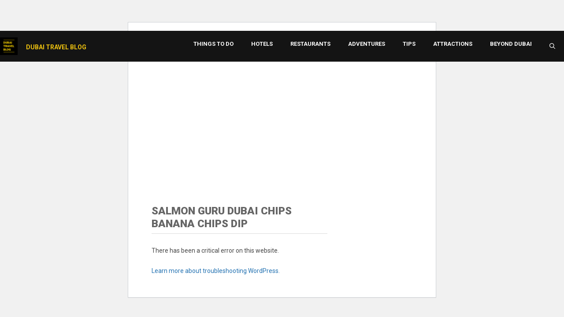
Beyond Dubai (511, 44)
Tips (409, 44)
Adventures (366, 44)
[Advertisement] (282, 121)
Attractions (452, 44)
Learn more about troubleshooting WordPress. (216, 270)
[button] (552, 46)
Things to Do (213, 44)
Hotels (262, 44)
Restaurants (310, 44)
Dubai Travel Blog (56, 47)
